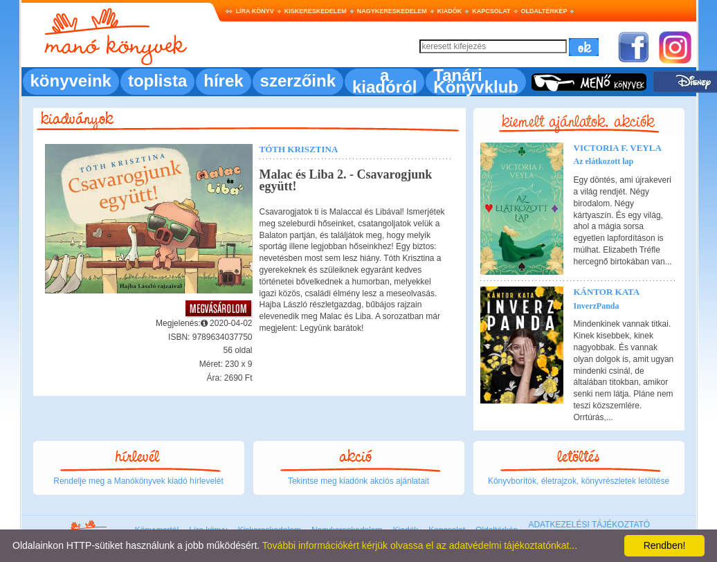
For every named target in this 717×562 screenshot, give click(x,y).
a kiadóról (384, 81)
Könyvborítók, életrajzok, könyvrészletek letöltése (578, 481)
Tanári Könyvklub (475, 81)
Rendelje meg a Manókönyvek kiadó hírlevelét (138, 481)
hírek (223, 80)
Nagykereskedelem (392, 11)
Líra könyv (255, 11)
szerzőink (298, 80)
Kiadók (449, 11)
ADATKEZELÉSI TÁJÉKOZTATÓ (589, 524)
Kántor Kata (607, 292)
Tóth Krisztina (299, 149)
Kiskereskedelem (315, 11)
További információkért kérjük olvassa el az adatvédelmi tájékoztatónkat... (419, 545)
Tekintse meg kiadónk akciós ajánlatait (358, 481)
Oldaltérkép (544, 11)
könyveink (70, 80)
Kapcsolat (491, 11)
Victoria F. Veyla (618, 148)
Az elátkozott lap (604, 161)
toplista (157, 80)
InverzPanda (596, 306)
